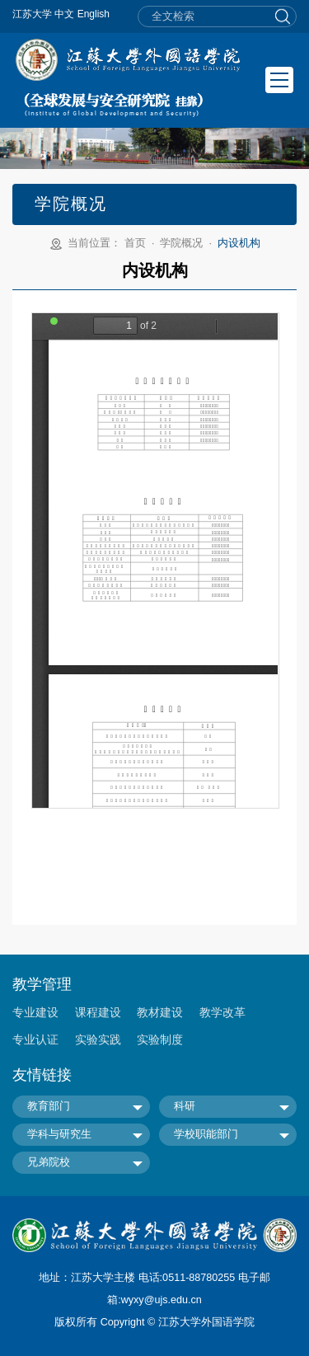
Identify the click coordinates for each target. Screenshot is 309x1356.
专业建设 (35, 1012)
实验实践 (98, 1039)
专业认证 (35, 1039)
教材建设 (160, 1012)
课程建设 (98, 1012)
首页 (135, 243)
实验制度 (160, 1039)
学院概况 (181, 243)
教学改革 (222, 1012)
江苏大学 (32, 14)
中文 (64, 14)
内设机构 (239, 243)
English (93, 14)
